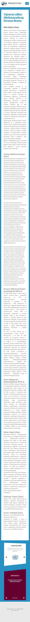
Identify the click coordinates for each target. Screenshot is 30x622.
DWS (12, 610)
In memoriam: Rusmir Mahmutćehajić (15, 580)
